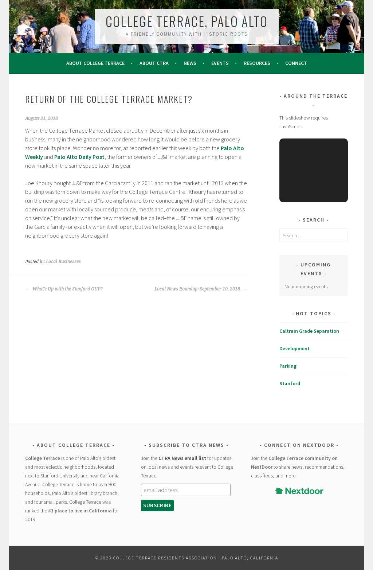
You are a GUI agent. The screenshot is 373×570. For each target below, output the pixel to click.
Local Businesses (63, 261)
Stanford (289, 383)
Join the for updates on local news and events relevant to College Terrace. (187, 467)
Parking (288, 366)
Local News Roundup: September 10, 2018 (200, 289)
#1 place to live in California (80, 510)
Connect (296, 63)
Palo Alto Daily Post (79, 156)
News (190, 63)
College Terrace (42, 458)
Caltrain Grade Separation (309, 331)
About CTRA (154, 63)
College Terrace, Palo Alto (187, 21)
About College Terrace (95, 63)
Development (294, 348)
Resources (257, 63)
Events (220, 63)
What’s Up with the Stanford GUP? (63, 289)
